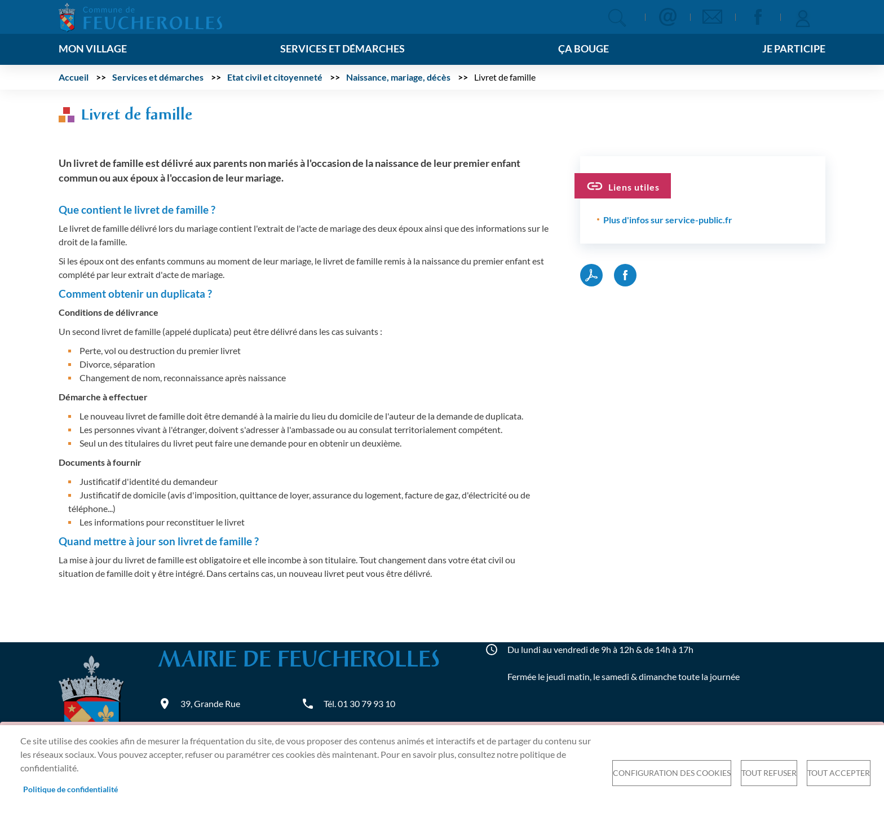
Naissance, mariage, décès (398, 77)
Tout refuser (769, 773)
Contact (667, 17)
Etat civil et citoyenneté (274, 77)
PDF (591, 275)
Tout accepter (838, 773)
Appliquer (617, 18)
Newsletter (712, 17)
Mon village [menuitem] (93, 49)
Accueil (74, 77)
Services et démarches (158, 77)
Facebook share (625, 275)
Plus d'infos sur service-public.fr (667, 219)
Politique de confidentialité (70, 789)
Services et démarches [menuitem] (342, 49)
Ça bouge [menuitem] (583, 49)
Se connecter (803, 17)
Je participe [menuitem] (793, 49)
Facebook (757, 17)
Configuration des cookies (672, 773)
